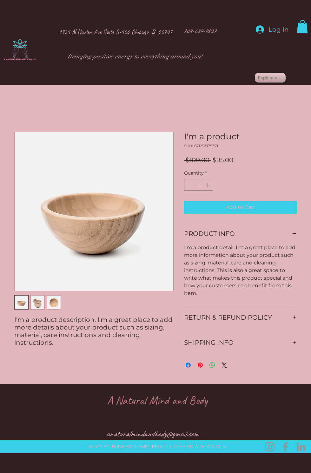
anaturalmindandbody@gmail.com (152, 434)
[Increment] (208, 184)
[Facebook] (285, 447)
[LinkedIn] (301, 447)
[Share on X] (224, 365)
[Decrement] (189, 184)
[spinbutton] (198, 184)
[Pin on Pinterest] (200, 365)
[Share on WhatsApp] (212, 365)
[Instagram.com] (270, 447)
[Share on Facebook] (188, 365)
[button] (302, 26)
